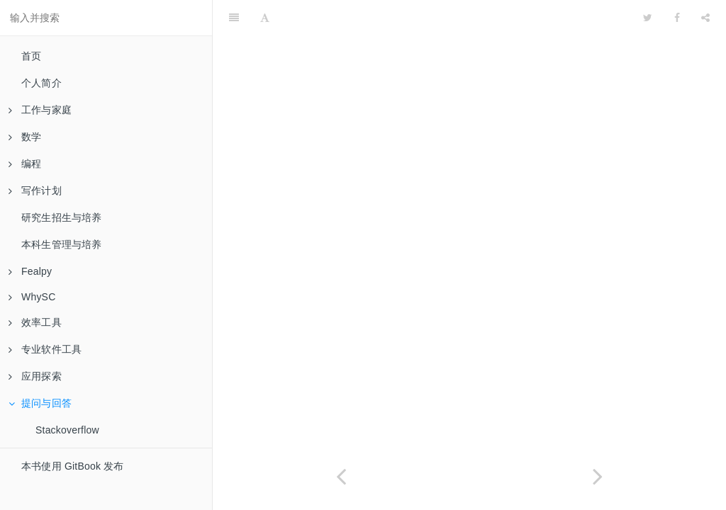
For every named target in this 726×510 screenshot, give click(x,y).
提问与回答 (40, 403)
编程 (25, 163)
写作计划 (35, 190)
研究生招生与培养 (61, 217)
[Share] (705, 17)
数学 (25, 136)
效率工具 (35, 322)
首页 (31, 56)
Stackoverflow (67, 430)
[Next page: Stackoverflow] (597, 476)
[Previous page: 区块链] (341, 476)
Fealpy (30, 271)
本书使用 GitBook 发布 (72, 466)
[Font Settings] (265, 17)
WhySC (32, 296)
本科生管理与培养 (61, 244)
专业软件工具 (45, 349)
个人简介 (41, 83)
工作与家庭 (40, 109)
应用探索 (35, 376)
